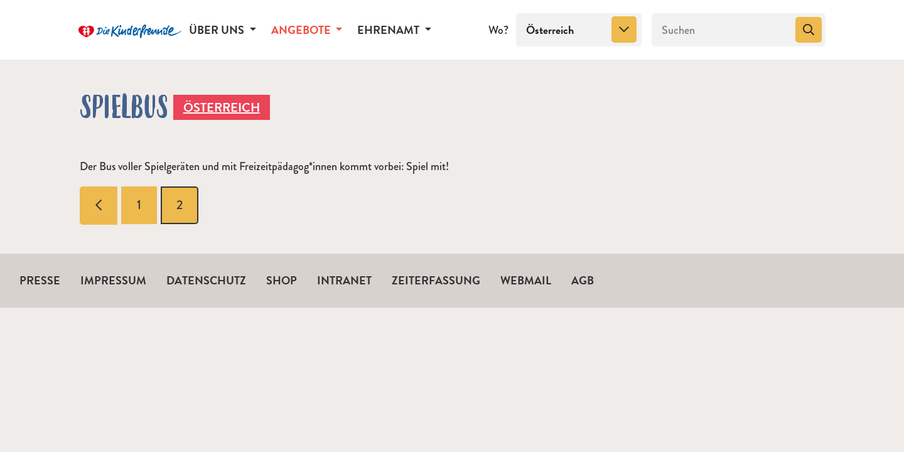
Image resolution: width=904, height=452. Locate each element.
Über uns (218, 29)
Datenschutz (206, 280)
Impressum (113, 280)
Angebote (302, 29)
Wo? (498, 30)
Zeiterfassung (436, 280)
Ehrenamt (389, 29)
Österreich (221, 107)
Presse (39, 280)
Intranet (344, 280)
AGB (582, 280)
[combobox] (579, 30)
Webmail (525, 280)
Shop (281, 280)
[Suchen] (722, 30)
